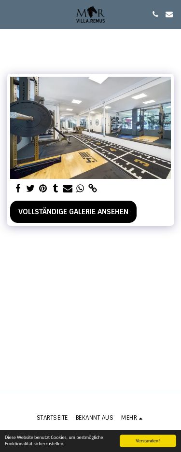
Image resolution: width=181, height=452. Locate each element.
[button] (10, 14)
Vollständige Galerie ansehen (73, 212)
